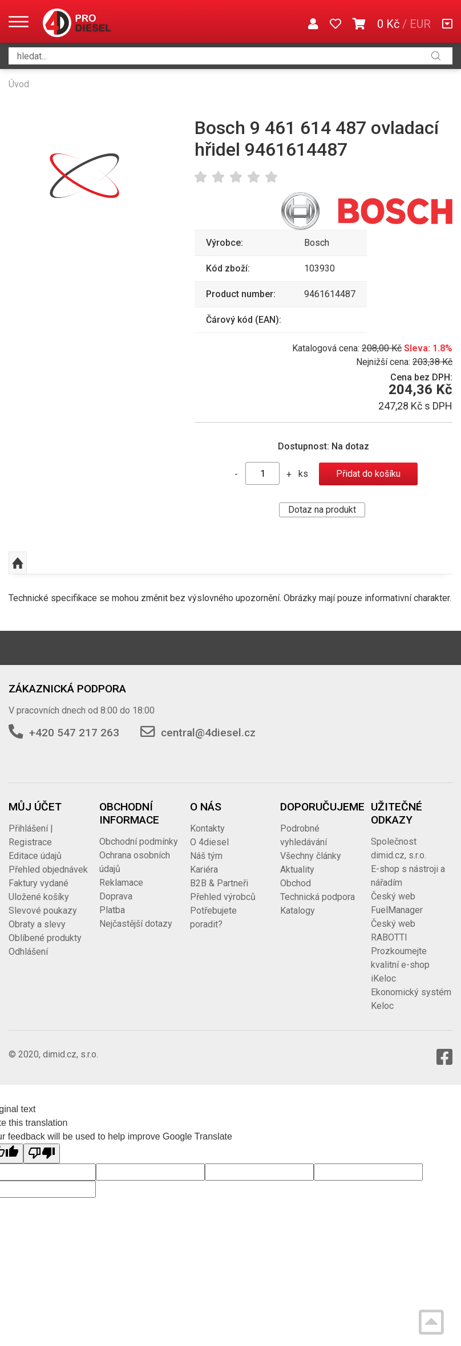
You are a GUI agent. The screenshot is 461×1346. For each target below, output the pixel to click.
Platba (112, 910)
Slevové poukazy (43, 910)
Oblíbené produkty (45, 938)
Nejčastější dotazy (135, 923)
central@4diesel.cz (208, 732)
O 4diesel (209, 842)
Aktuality (297, 869)
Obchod (295, 883)
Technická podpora (317, 896)
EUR (420, 24)
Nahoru (17, 563)
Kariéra (204, 869)
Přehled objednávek (48, 869)
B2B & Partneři (219, 883)
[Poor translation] (41, 1153)
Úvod (19, 84)
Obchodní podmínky (138, 841)
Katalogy (297, 910)
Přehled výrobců (223, 896)
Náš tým (206, 855)
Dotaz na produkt (322, 509)
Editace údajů (35, 855)
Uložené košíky (39, 896)
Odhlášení (28, 951)
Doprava (115, 896)
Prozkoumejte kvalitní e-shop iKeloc (400, 965)
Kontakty (207, 828)
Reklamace (121, 882)
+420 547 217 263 (74, 732)
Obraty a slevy (37, 924)
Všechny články (310, 855)
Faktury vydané (38, 883)
